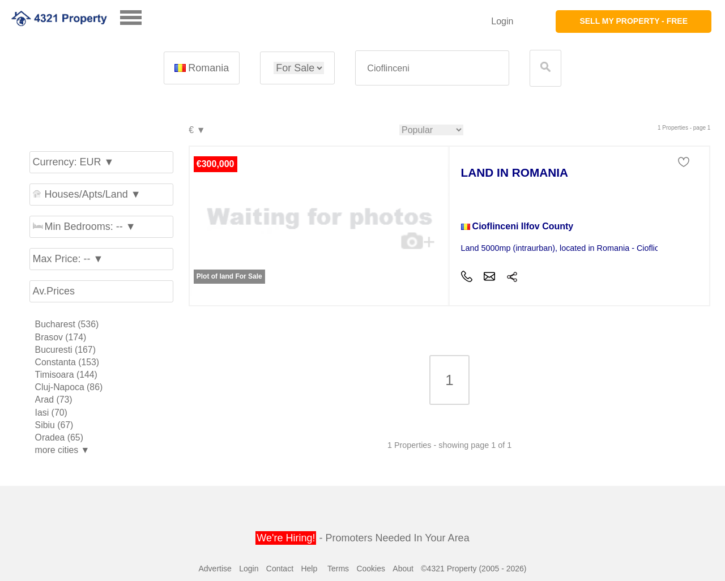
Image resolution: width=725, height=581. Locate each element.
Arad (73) (53, 399)
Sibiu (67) (54, 425)
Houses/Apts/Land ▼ (87, 194)
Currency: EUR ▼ (73, 162)
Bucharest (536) (67, 324)
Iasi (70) (51, 412)
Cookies (370, 568)
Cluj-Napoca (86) (69, 387)
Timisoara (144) (66, 374)
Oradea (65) (59, 437)
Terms (338, 568)
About (403, 568)
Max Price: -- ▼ (68, 258)
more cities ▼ (62, 450)
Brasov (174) (61, 337)
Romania (201, 68)
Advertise (214, 568)
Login (502, 21)
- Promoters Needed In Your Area (362, 538)
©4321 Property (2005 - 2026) (473, 568)
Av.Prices (54, 291)
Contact (279, 568)
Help (309, 568)
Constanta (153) (67, 362)
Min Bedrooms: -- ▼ (84, 226)
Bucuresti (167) (65, 349)
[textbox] (432, 68)
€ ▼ (197, 130)
